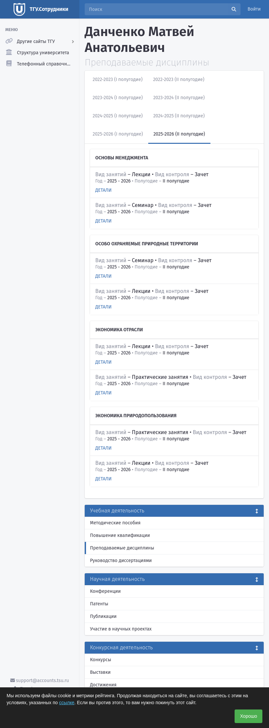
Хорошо (248, 716)
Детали (103, 190)
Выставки (100, 672)
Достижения (103, 685)
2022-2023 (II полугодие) (178, 79)
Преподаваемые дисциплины (122, 548)
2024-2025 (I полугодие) (118, 116)
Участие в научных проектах (121, 629)
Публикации (103, 616)
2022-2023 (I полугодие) (118, 79)
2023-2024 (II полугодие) (178, 98)
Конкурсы (100, 660)
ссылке (66, 702)
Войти (254, 9)
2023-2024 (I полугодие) (118, 98)
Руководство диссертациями (121, 560)
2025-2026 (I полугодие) (118, 134)
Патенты (99, 604)
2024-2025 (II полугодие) (178, 116)
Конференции (105, 591)
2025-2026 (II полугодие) (179, 134)
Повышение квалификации (120, 535)
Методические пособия (115, 523)
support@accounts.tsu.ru (39, 680)
